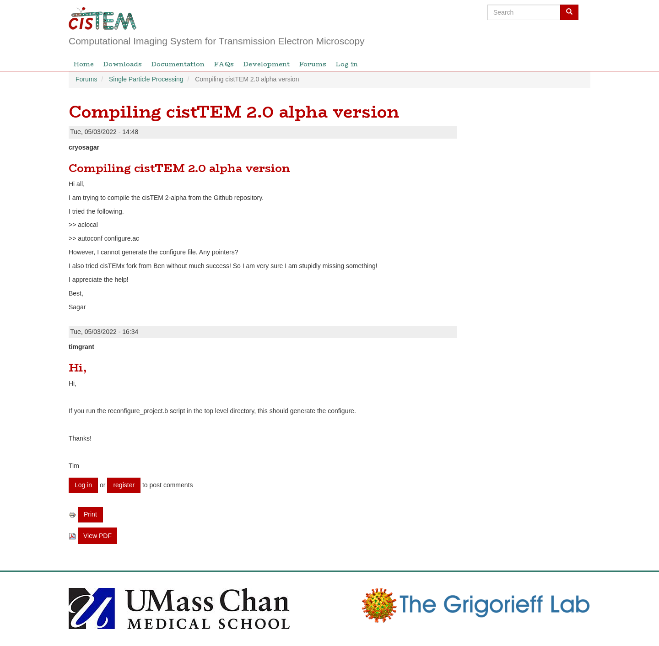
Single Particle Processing (146, 79)
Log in (346, 64)
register (124, 485)
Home (83, 64)
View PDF (97, 535)
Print (90, 514)
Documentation (178, 64)
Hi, (77, 367)
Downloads (122, 64)
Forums (312, 64)
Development (266, 64)
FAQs (224, 64)
